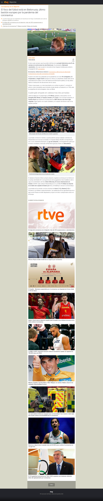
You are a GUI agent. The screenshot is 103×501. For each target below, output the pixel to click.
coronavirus (41, 69)
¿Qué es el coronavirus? (9, 26)
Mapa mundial (22, 26)
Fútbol (51, 484)
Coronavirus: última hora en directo (59, 72)
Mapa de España (32, 26)
